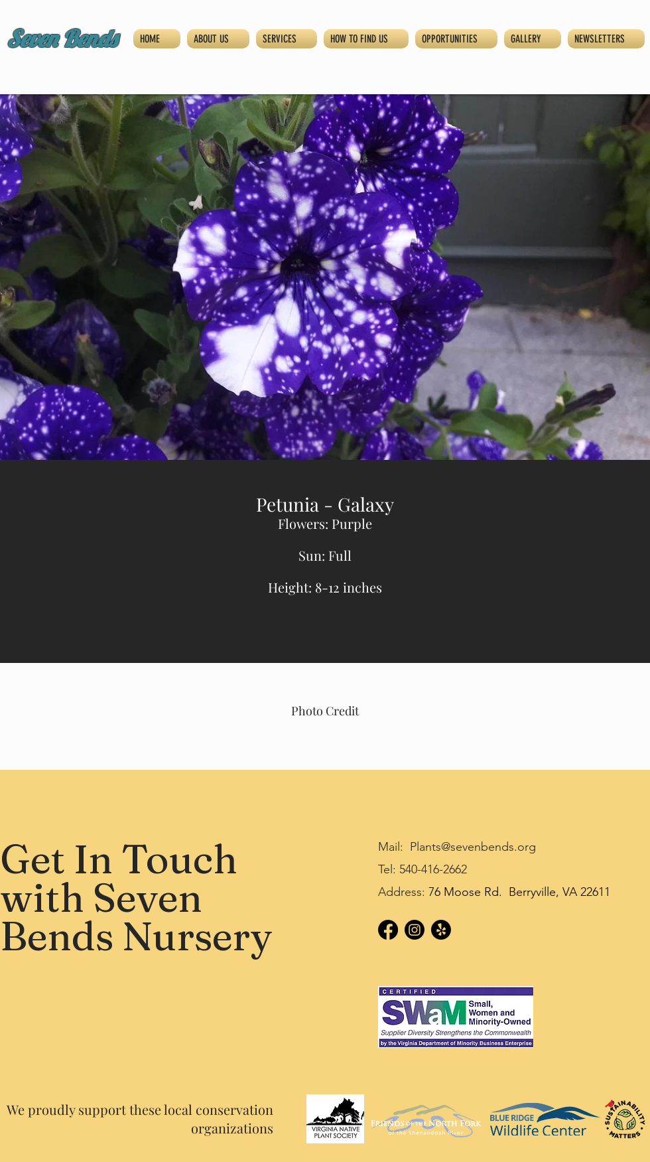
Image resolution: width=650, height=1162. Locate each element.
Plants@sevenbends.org (473, 846)
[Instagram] (414, 930)
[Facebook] (388, 930)
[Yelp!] (441, 930)
